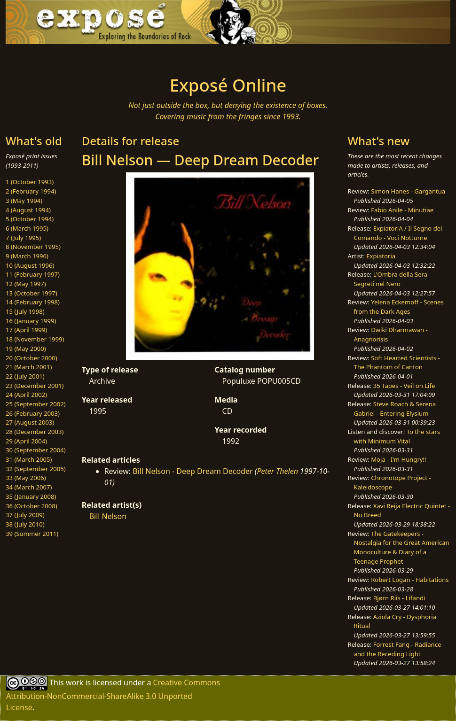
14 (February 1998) (33, 302)
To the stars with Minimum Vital (397, 436)
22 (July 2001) (25, 376)
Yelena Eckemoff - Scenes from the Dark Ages (399, 307)
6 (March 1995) (27, 228)
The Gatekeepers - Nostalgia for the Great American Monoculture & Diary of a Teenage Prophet (401, 547)
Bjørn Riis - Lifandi (399, 598)
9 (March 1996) (27, 256)
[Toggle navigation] (83, 57)
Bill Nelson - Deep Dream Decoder (192, 471)
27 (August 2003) (30, 422)
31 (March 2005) (29, 459)
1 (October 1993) (30, 182)
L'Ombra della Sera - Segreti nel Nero (392, 279)
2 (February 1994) (31, 191)
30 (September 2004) (36, 450)
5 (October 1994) (30, 219)
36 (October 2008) (31, 506)
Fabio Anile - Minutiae (402, 210)
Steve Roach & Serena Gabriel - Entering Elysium (395, 409)
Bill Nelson (108, 516)
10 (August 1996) (30, 265)
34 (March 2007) (29, 487)
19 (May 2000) (26, 348)
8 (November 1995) (33, 246)
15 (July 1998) (25, 311)
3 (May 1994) (24, 200)
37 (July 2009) (25, 515)
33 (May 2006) (26, 477)
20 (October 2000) (31, 358)
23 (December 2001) (34, 385)
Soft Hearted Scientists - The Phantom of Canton (397, 363)
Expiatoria (380, 256)
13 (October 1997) (31, 293)
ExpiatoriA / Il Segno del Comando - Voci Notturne (398, 233)
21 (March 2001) (29, 367)
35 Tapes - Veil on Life (404, 385)
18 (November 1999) (35, 339)
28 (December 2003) (34, 431)
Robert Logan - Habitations (409, 579)
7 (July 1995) (23, 237)
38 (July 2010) (25, 524)
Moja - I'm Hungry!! (398, 459)
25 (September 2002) (36, 404)
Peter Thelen (277, 471)
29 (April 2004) (26, 441)
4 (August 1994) (28, 210)
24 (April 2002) (26, 394)
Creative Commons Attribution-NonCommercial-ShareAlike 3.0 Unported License (113, 695)
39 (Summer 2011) (32, 533)
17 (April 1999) (26, 330)
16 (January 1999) (31, 321)
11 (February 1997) (33, 274)
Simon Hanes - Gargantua (408, 191)
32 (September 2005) (36, 469)
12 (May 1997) (26, 283)
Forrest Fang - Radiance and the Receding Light (397, 649)
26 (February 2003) (33, 413)
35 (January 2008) (31, 496)
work (74, 682)
